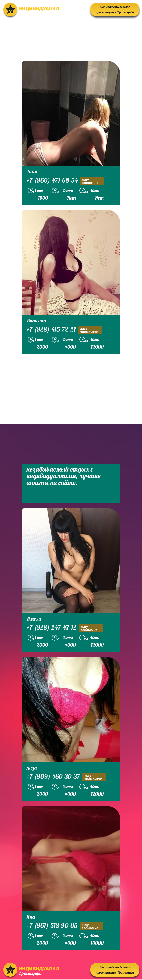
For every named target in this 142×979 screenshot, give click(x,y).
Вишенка (36, 320)
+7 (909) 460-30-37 (66, 777)
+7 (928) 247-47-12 (65, 628)
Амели (34, 618)
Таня (32, 171)
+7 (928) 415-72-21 (64, 330)
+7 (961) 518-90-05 (65, 926)
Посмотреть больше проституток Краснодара (115, 9)
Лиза (32, 767)
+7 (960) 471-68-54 (65, 181)
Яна (31, 916)
